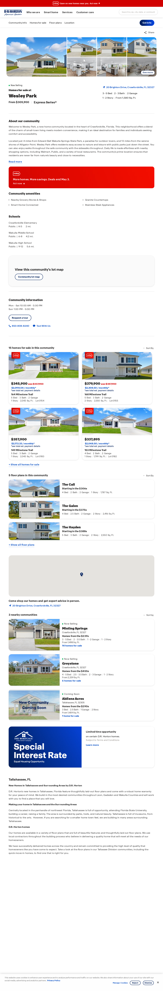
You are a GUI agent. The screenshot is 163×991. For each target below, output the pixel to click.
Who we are (33, 12)
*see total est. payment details (25, 389)
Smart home (51, 12)
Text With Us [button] (44, 325)
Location (69, 22)
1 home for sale (70, 715)
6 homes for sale (71, 680)
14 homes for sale (72, 645)
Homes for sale (38, 22)
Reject (135, 983)
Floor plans (55, 22)
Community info (18, 22)
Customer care (85, 12)
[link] (36, 57)
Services (67, 12)
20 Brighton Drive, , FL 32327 (130, 87)
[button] (147, 23)
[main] (81, 509)
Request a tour (20, 317)
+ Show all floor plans (21, 544)
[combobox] (138, 12)
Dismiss (148, 983)
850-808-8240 (20, 325)
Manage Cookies (120, 983)
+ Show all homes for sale (24, 464)
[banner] (81, 3)
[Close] (158, 982)
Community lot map (29, 276)
